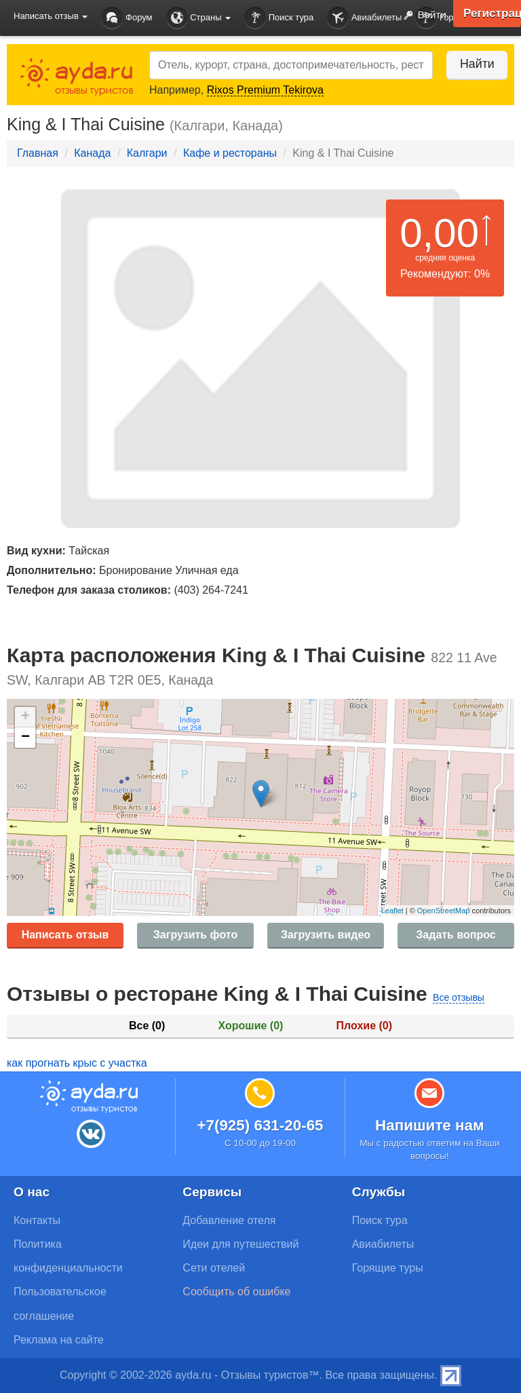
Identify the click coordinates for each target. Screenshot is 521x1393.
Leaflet (392, 911)
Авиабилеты (364, 18)
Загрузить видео (325, 934)
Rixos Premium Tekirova (265, 90)
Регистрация (490, 13)
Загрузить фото (195, 934)
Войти (421, 15)
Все (147, 1025)
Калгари (147, 153)
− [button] (25, 737)
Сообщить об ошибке (236, 1291)
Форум (126, 18)
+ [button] (25, 717)
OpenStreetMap (443, 911)
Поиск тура (278, 18)
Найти (473, 64)
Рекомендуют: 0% (445, 274)
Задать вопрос (455, 934)
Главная (37, 153)
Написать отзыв (65, 934)
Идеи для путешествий (240, 1244)
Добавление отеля (228, 1220)
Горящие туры (387, 1268)
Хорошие (251, 1025)
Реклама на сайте (59, 1340)
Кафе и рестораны (230, 153)
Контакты (37, 1220)
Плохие (364, 1025)
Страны (198, 18)
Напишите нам (429, 1125)
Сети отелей (213, 1268)
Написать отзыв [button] (51, 16)
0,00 (439, 233)
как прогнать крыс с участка (77, 1063)
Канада (92, 153)
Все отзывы (458, 997)
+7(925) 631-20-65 (260, 1125)
